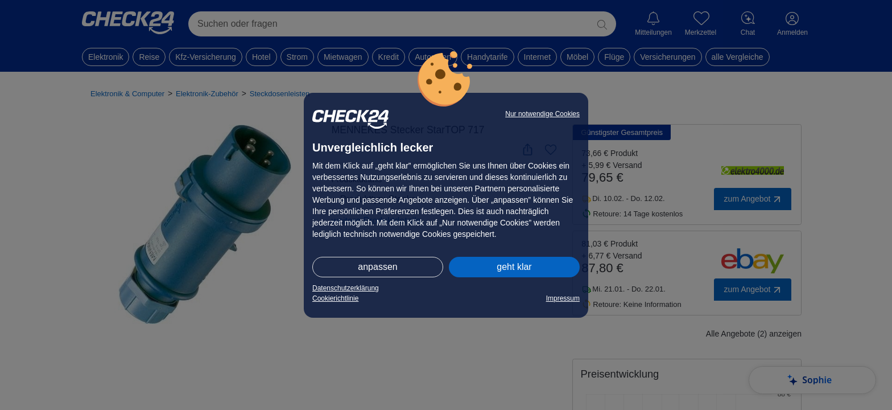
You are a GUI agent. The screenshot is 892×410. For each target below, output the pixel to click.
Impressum (563, 298)
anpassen (377, 267)
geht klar (514, 267)
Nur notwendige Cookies (542, 114)
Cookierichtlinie (335, 298)
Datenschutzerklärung (345, 288)
